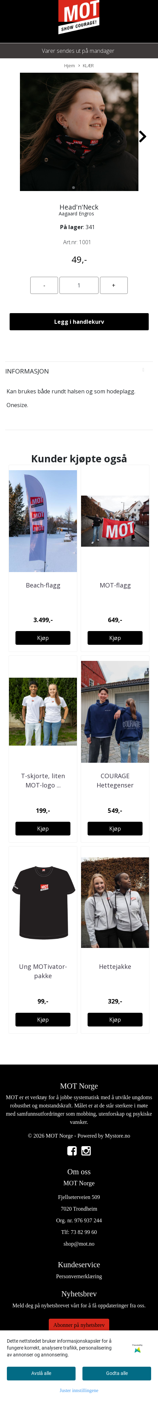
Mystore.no (117, 1136)
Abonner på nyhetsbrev (78, 1325)
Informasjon (27, 371)
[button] (73, 187)
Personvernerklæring (79, 1276)
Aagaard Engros (76, 213)
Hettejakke (115, 966)
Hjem (69, 65)
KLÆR (86, 65)
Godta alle (117, 1373)
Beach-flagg (43, 585)
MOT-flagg (115, 585)
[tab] (79, 371)
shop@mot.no (79, 1244)
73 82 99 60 (84, 1232)
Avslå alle (41, 1373)
